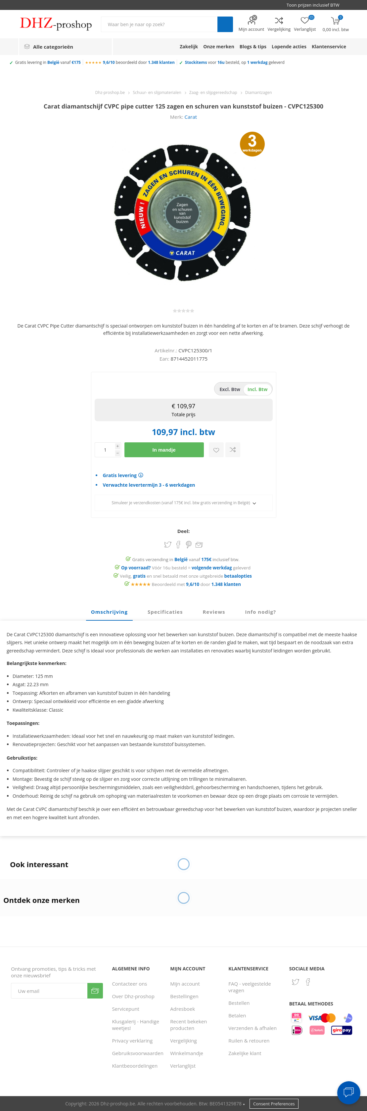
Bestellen (239, 1003)
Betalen (237, 1015)
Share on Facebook (178, 544)
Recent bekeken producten (188, 1024)
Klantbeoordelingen (135, 1065)
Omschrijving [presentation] (109, 611)
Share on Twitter (167, 544)
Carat (191, 116)
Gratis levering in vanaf (48, 62)
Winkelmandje (186, 1053)
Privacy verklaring (132, 1040)
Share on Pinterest (188, 544)
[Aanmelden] (49, 991)
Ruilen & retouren (248, 1040)
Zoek (225, 24)
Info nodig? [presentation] (260, 611)
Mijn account (251, 29)
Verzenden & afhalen (252, 1028)
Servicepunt (125, 1008)
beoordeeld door (139, 62)
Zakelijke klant (244, 1053)
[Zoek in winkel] (159, 24)
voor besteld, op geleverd (235, 62)
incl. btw (257, 389)
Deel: (183, 531)
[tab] (109, 612)
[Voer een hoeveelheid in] (105, 449)
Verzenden (95, 991)
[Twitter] (295, 982)
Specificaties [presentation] (165, 611)
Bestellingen (184, 996)
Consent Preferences (274, 1104)
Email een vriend (199, 545)
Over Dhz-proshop (133, 996)
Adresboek (182, 1008)
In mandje (163, 450)
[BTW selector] (316, 5)
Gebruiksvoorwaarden (137, 1053)
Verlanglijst (183, 1065)
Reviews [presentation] (214, 611)
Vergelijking (279, 29)
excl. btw (230, 389)
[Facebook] (308, 982)
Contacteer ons (129, 983)
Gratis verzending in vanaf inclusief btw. (186, 559)
